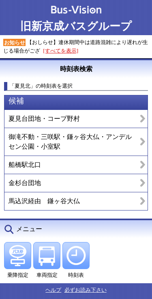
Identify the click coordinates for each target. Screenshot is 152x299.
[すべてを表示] (60, 51)
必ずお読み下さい (85, 290)
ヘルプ (53, 290)
